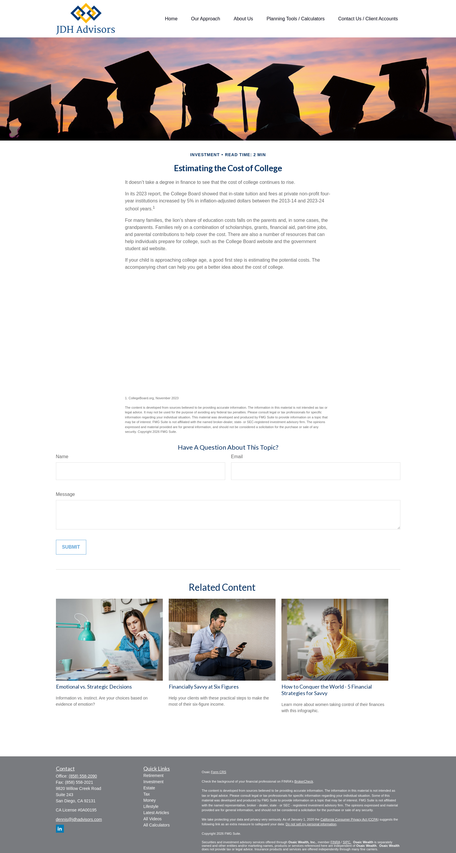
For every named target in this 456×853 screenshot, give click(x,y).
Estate (149, 788)
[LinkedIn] (60, 829)
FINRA (335, 842)
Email (237, 456)
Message (65, 494)
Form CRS (218, 772)
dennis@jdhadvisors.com (79, 819)
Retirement (153, 775)
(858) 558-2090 (83, 776)
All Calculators (156, 825)
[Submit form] (71, 547)
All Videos (152, 818)
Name (62, 456)
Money (149, 800)
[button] (171, 19)
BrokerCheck (303, 781)
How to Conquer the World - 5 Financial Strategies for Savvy (326, 689)
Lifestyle (150, 806)
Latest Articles (156, 812)
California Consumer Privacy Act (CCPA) (349, 819)
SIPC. (347, 842)
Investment (153, 781)
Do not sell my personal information (311, 824)
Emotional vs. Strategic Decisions (94, 686)
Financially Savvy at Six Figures (204, 686)
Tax (146, 794)
